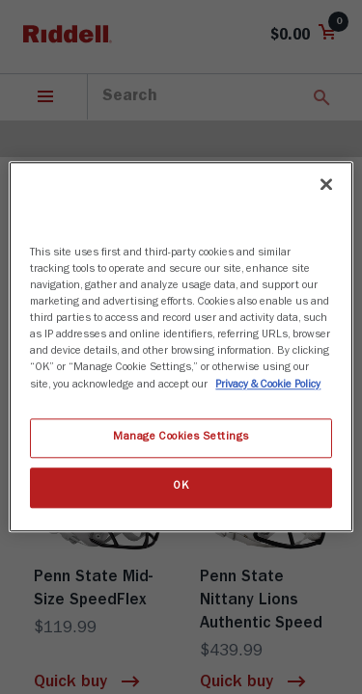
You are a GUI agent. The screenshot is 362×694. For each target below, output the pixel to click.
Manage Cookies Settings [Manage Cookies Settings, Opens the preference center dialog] (181, 437)
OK (180, 488)
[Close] (326, 184)
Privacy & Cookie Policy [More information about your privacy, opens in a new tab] (267, 385)
